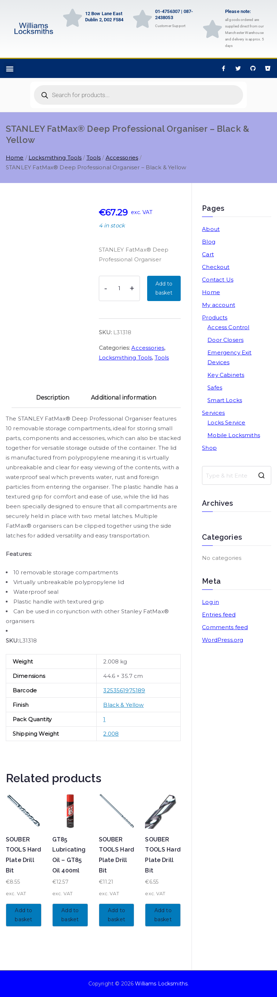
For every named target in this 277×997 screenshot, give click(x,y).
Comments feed (225, 627)
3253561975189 (124, 690)
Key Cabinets (225, 374)
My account (218, 304)
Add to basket (163, 288)
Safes (214, 387)
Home (15, 157)
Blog (208, 241)
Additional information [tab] (123, 397)
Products (214, 317)
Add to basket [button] (23, 915)
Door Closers (225, 339)
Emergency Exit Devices (229, 357)
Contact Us (217, 279)
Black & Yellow (123, 704)
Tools (94, 157)
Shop (209, 447)
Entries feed (219, 614)
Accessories (122, 157)
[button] (10, 68)
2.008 (111, 733)
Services (213, 412)
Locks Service (226, 422)
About (211, 229)
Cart (208, 254)
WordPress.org (222, 639)
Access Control (228, 327)
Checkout (215, 267)
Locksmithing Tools (55, 157)
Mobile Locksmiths (233, 435)
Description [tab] (53, 397)
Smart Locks (224, 400)
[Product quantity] (119, 288)
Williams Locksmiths (161, 983)
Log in (210, 601)
